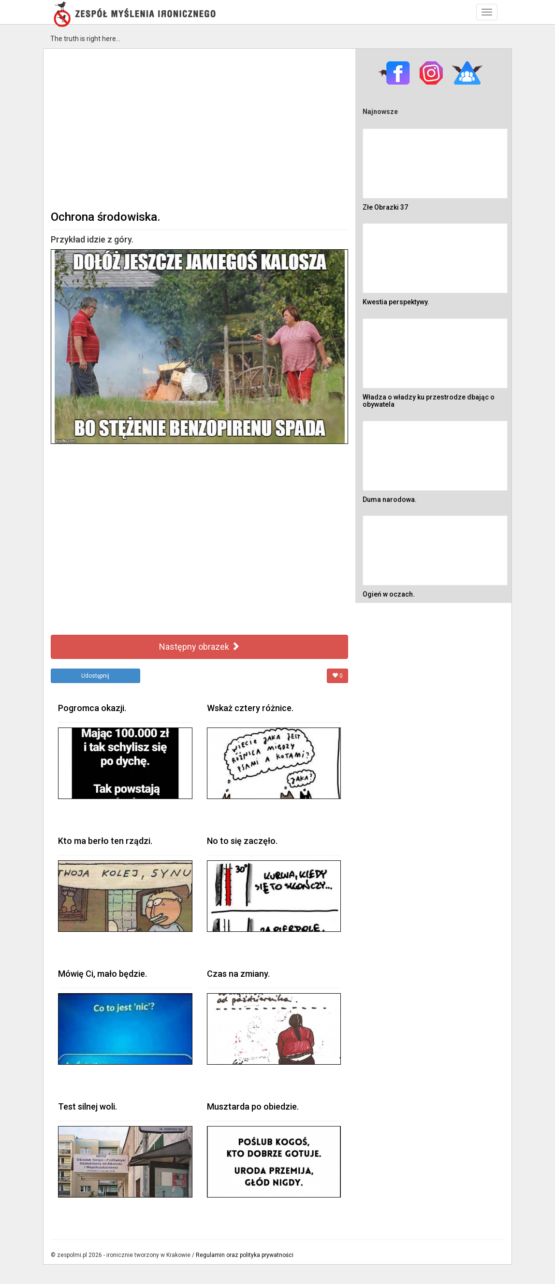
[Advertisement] (199, 128)
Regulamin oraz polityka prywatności (244, 1255)
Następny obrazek (199, 647)
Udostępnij (95, 675)
